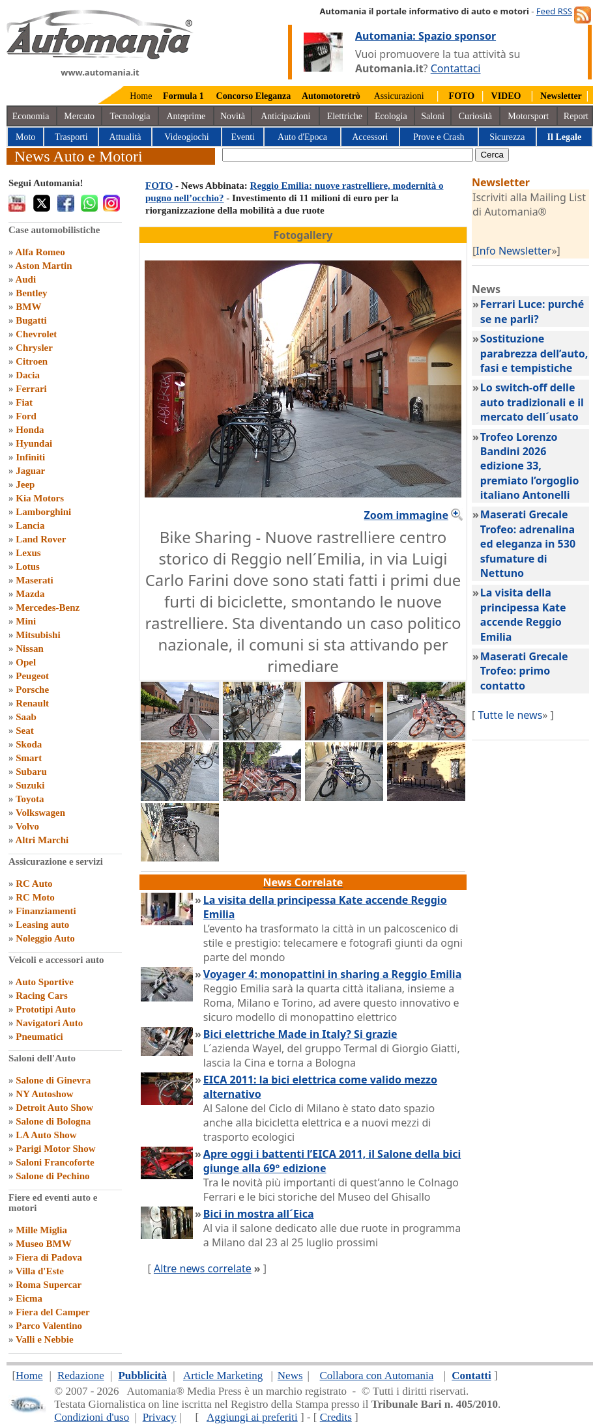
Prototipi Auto (46, 1009)
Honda (30, 430)
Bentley (31, 293)
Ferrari (31, 389)
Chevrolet (36, 334)
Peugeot (32, 676)
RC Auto (34, 883)
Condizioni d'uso (91, 1417)
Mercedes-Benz (48, 607)
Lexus (28, 553)
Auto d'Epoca (302, 137)
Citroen (32, 361)
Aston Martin (43, 265)
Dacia (28, 375)
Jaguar (30, 471)
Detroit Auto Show (54, 1107)
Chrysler (34, 348)
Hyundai (34, 443)
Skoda (29, 744)
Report (576, 116)
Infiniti (30, 457)
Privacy (160, 1417)
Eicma (29, 1298)
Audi (25, 279)
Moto (25, 137)
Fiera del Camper (52, 1312)
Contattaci (456, 68)
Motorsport (528, 116)
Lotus (28, 566)
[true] (347, 154)
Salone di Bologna (53, 1121)
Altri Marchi (41, 840)
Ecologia (391, 116)
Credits (336, 1417)
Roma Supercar (48, 1284)
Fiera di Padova (49, 1257)
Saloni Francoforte (55, 1162)
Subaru (31, 771)
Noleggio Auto (45, 938)
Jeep (25, 484)
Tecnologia (130, 116)
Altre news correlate (203, 1268)
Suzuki (30, 785)
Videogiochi (186, 137)
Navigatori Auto (49, 1023)
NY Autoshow (44, 1094)
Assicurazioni (399, 96)
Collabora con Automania (377, 1375)
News (290, 1375)
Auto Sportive (44, 982)
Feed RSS (554, 11)
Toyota (30, 799)
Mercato (79, 116)
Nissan (30, 648)
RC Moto (35, 897)
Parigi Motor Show (55, 1148)
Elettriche (344, 116)
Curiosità (475, 116)
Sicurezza (507, 137)
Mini (26, 621)
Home (141, 96)
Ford (26, 416)
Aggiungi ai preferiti (252, 1417)
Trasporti (71, 137)
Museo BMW (43, 1243)
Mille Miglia (41, 1230)
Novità (232, 116)
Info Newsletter (513, 251)
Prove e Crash (439, 137)
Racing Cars (42, 995)
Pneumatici (39, 1036)
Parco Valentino (49, 1326)
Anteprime (185, 116)
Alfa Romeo (40, 252)
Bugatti (31, 320)
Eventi (243, 137)
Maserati (34, 580)
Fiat (24, 402)
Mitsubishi (38, 635)
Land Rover (41, 539)
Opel (26, 662)
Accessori (370, 137)
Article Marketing (223, 1375)
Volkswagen (40, 812)
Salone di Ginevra (53, 1080)
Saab (26, 717)
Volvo (27, 826)
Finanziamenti (46, 911)
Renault (32, 703)
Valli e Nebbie (45, 1339)
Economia (31, 116)
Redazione (80, 1375)
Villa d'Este (40, 1271)
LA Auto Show (46, 1135)
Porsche (32, 689)
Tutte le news (510, 715)
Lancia (30, 525)
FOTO (159, 185)
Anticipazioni (285, 116)
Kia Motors (40, 498)
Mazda (30, 594)
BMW (28, 306)
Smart (29, 758)
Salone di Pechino (52, 1176)
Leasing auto (42, 924)
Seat (25, 730)
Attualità (125, 137)
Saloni (432, 116)
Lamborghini (43, 512)
